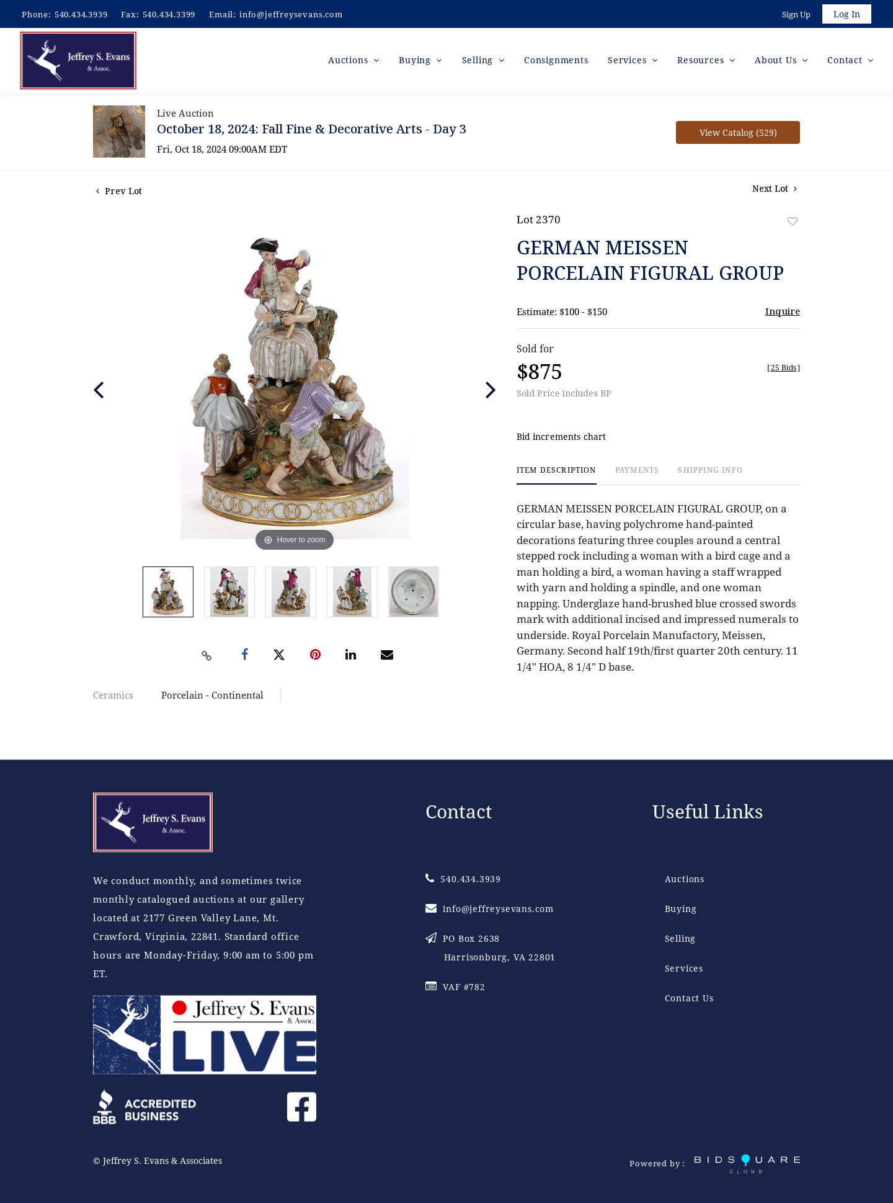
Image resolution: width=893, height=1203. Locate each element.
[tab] (557, 477)
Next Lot (774, 190)
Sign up (795, 14)
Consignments (556, 62)
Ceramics (113, 697)
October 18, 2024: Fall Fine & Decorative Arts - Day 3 (311, 130)
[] (783, 369)
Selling (680, 939)
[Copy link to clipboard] (207, 657)
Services (684, 969)
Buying (681, 909)
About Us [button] (777, 62)
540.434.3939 (81, 14)
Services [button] (628, 62)
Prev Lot (119, 193)
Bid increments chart (561, 439)
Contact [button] (846, 62)
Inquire (782, 312)
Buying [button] (416, 62)
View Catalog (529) (738, 134)
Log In (846, 14)
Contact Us (689, 998)
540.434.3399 (169, 14)
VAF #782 (455, 987)
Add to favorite (792, 223)
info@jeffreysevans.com (291, 14)
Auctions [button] (349, 62)
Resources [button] (702, 62)
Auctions (684, 879)
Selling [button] (479, 62)
